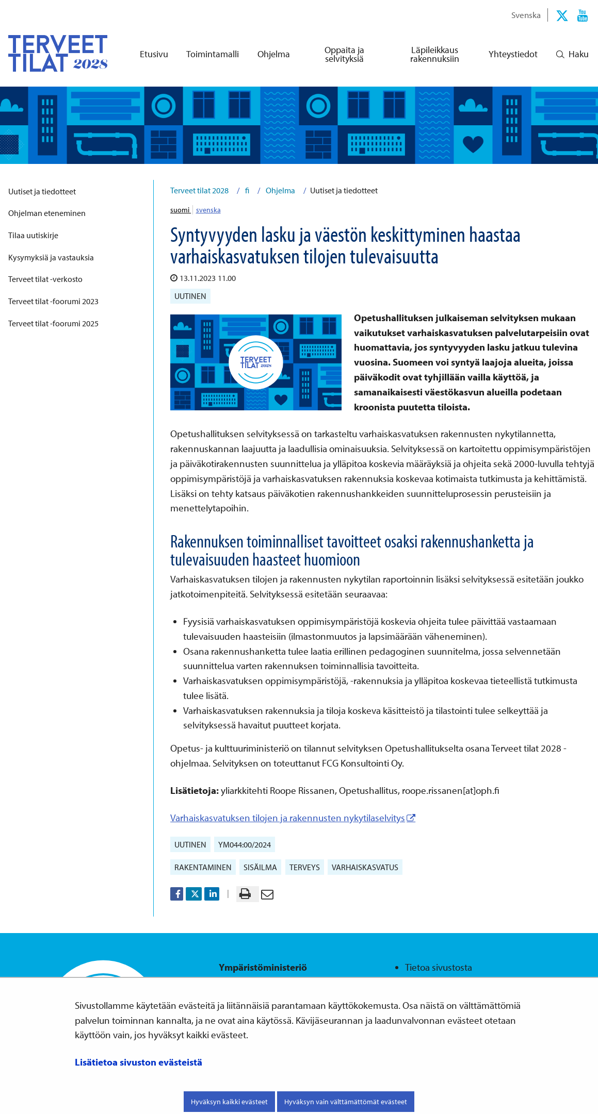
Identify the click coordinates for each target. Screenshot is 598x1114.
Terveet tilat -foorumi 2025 (53, 323)
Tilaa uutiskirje (33, 235)
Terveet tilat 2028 (199, 190)
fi (246, 190)
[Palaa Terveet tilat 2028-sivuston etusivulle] (49, 53)
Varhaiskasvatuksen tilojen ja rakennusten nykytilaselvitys (292, 817)
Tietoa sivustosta (438, 967)
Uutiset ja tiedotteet (42, 191)
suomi (180, 209)
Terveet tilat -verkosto (45, 279)
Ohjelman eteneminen (47, 213)
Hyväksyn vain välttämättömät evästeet (345, 1101)
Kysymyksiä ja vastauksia (51, 257)
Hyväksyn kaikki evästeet (229, 1101)
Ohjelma (279, 190)
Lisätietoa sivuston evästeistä (138, 1062)
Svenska (526, 14)
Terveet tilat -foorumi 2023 (53, 301)
